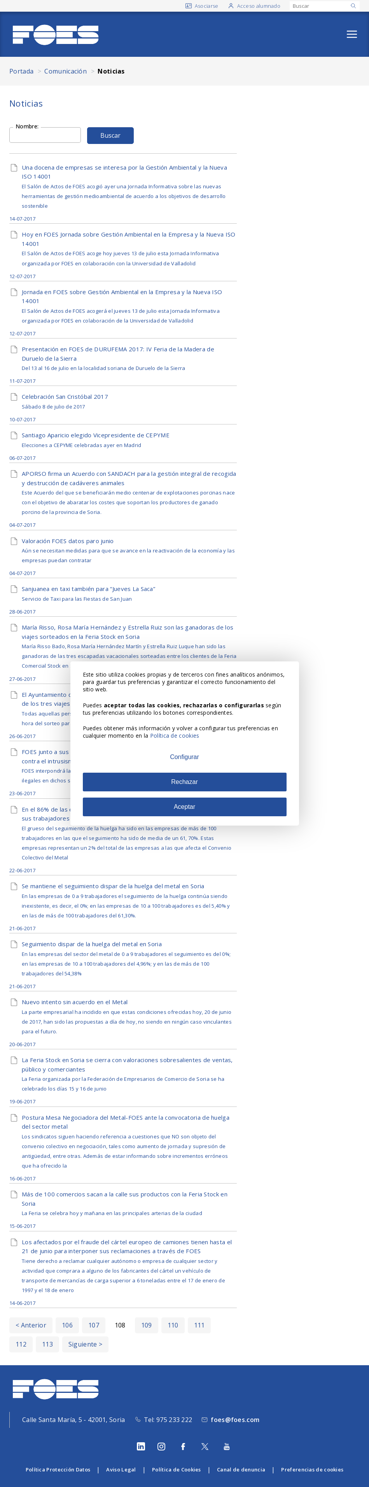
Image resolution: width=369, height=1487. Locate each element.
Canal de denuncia (241, 1469)
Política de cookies (174, 735)
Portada (21, 71)
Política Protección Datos (58, 1469)
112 (21, 1344)
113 (47, 1344)
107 (93, 1325)
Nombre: (27, 126)
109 (146, 1325)
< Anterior (31, 1325)
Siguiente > (85, 1344)
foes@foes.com (235, 1419)
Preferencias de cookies (312, 1469)
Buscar (110, 135)
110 (173, 1325)
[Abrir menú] (352, 34)
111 (199, 1325)
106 (67, 1325)
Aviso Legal (121, 1469)
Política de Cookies (176, 1469)
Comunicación (65, 71)
